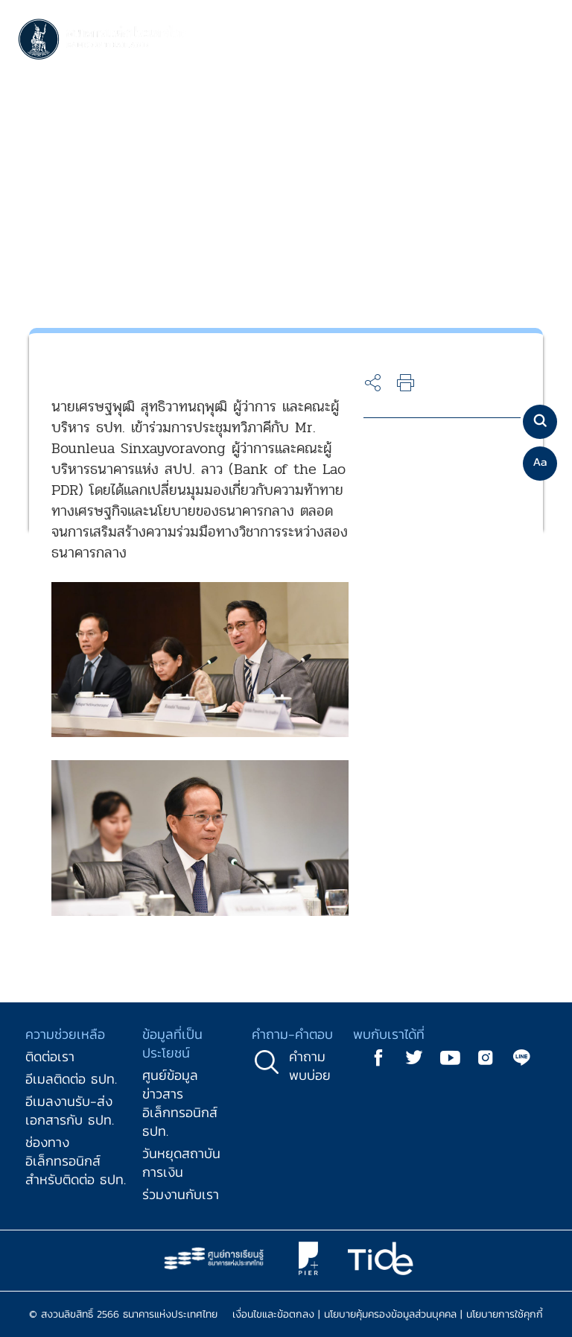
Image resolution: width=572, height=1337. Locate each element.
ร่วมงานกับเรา (180, 1194)
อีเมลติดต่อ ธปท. (71, 1079)
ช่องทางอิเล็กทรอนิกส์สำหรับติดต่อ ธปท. (75, 1160)
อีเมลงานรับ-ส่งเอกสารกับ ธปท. (69, 1110)
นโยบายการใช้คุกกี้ (504, 1314)
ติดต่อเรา (49, 1056)
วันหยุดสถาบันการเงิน (181, 1162)
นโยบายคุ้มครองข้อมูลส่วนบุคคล (390, 1314)
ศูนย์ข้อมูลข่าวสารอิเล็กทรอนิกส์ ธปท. (179, 1103)
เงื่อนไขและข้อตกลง (273, 1314)
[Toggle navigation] (539, 40)
